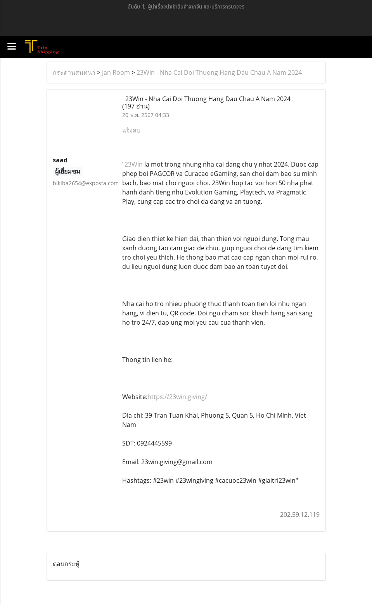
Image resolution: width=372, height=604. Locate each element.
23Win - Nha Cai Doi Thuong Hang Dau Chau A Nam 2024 (219, 72)
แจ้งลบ (131, 130)
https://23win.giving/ (177, 396)
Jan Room (116, 72)
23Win (134, 164)
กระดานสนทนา (74, 72)
